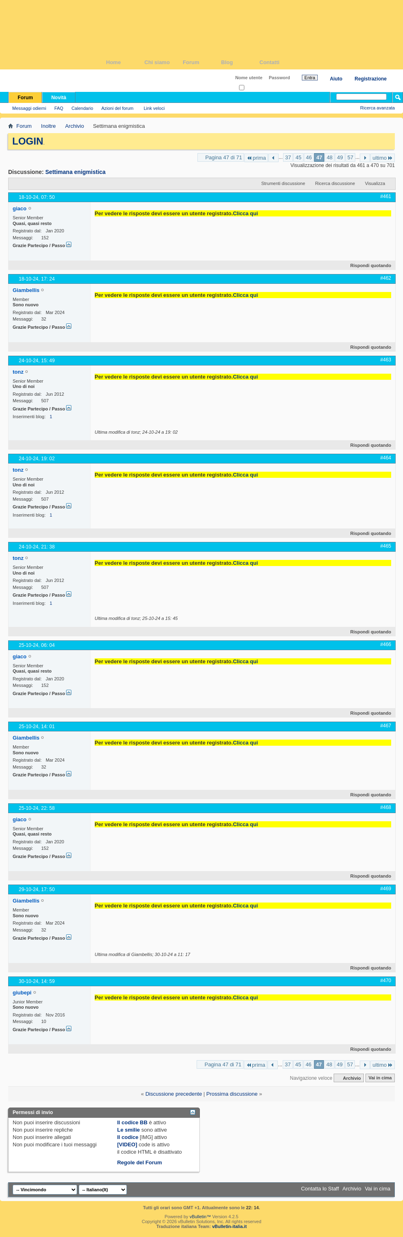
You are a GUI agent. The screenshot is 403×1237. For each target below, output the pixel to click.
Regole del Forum (139, 1162)
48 (329, 157)
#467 (385, 726)
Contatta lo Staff (320, 1189)
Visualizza (375, 183)
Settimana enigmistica (75, 172)
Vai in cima (380, 1078)
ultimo (382, 158)
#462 (385, 278)
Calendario (82, 108)
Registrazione (370, 79)
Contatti (278, 62)
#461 (385, 196)
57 (350, 157)
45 (298, 157)
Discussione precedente (173, 1094)
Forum (202, 62)
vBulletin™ (200, 1216)
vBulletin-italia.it (229, 1226)
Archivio (74, 126)
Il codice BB (132, 1122)
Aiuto (336, 79)
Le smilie (128, 1130)
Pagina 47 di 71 (223, 157)
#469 (385, 889)
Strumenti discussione (283, 183)
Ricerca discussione (335, 183)
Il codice (127, 1137)
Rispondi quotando (367, 265)
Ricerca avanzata (377, 107)
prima (256, 158)
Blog (240, 62)
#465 (385, 546)
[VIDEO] (127, 1144)
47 (319, 157)
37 (288, 157)
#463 (385, 360)
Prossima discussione (232, 1094)
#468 (385, 807)
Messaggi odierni (29, 108)
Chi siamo (163, 62)
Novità (58, 97)
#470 (385, 980)
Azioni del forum (117, 108)
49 (340, 157)
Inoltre (48, 126)
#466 (385, 644)
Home (125, 62)
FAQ (58, 108)
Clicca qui (245, 213)
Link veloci (154, 108)
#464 (385, 458)
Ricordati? (251, 88)
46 (309, 157)
